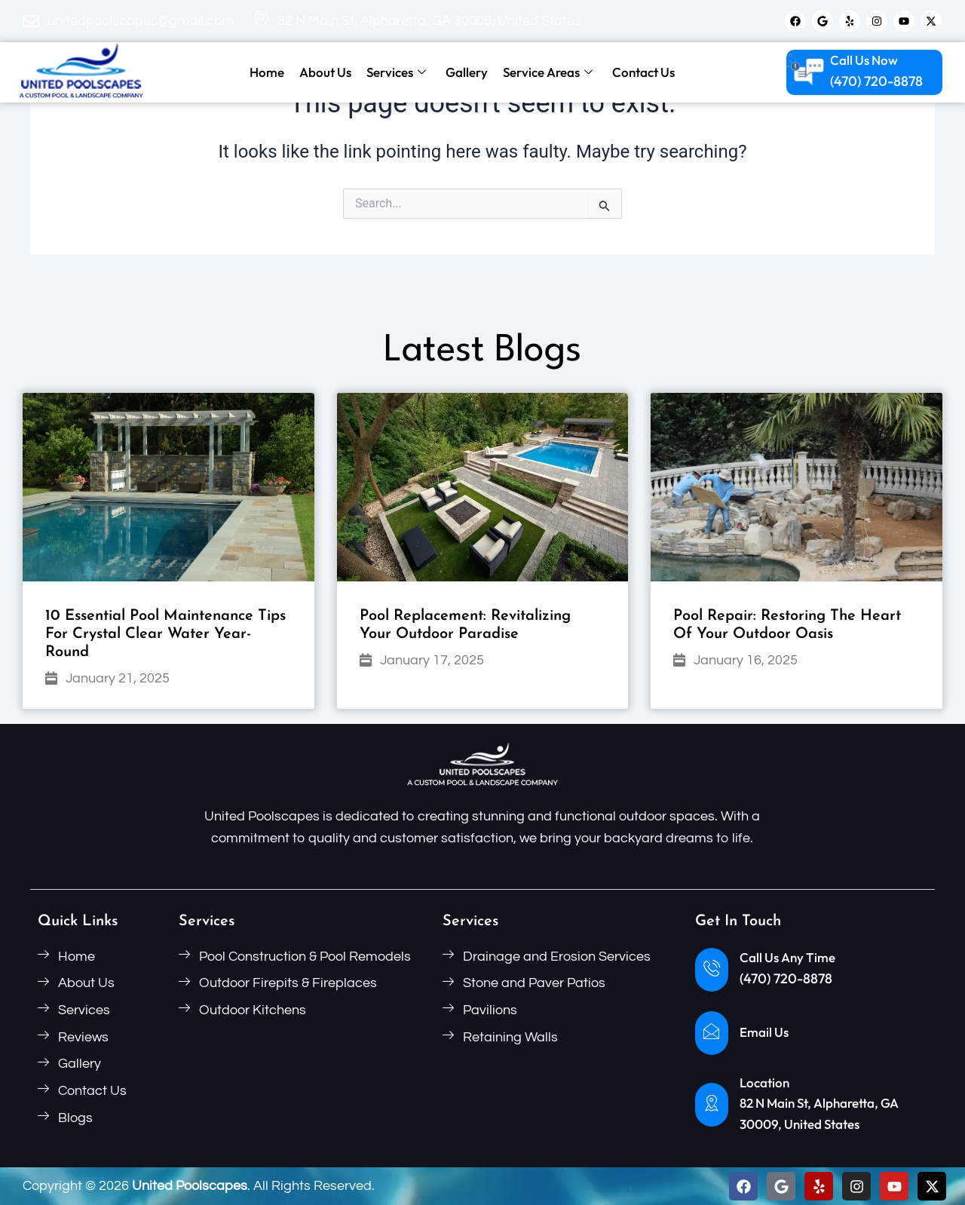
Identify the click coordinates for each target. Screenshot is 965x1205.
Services (396, 72)
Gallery (467, 72)
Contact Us (643, 72)
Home (267, 72)
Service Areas (548, 72)
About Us (325, 72)
